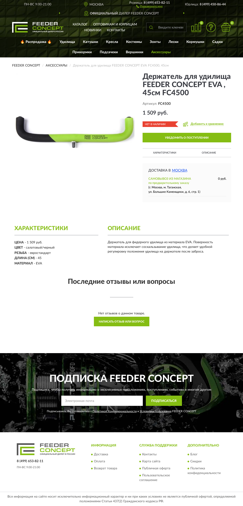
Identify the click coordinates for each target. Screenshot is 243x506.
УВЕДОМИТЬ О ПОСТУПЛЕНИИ (187, 137)
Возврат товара (105, 468)
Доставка (101, 454)
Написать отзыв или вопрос (121, 321)
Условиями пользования (155, 411)
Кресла (112, 42)
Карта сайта (151, 461)
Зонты (155, 42)
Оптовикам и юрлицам (115, 24)
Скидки (196, 461)
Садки (217, 42)
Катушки (90, 42)
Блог (194, 454)
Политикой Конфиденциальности (114, 411)
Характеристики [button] (164, 152)
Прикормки (82, 52)
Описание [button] (209, 152)
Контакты (116, 30)
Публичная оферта (156, 468)
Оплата (99, 461)
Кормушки (195, 42)
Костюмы (134, 42)
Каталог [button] (80, 24)
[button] (149, 6)
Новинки (92, 30)
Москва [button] (179, 170)
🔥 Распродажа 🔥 (36, 42)
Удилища (67, 42)
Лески (173, 42)
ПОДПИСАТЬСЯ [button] (164, 401)
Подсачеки (109, 52)
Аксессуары (161, 52)
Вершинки (134, 52)
